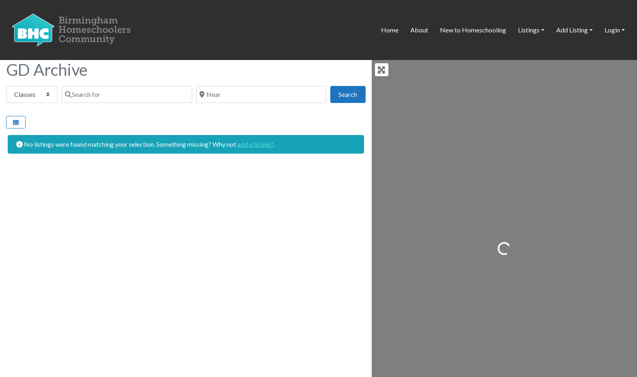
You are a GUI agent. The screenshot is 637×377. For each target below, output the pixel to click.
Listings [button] (529, 30)
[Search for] (127, 94)
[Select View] (16, 122)
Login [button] (612, 30)
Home (390, 30)
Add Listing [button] (572, 30)
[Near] (261, 94)
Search (351, 93)
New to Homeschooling (473, 30)
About (419, 30)
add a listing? (255, 144)
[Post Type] (32, 94)
